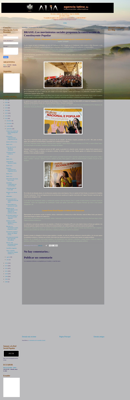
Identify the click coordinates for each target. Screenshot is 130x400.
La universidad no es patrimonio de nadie (11, 205)
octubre (8, 126)
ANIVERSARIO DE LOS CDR (11, 189)
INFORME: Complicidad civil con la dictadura (11, 184)
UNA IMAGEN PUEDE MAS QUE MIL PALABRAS (12, 239)
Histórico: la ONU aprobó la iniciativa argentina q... (11, 222)
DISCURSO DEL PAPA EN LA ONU (12, 179)
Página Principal (64, 337)
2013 (6, 265)
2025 (6, 99)
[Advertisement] (63, 320)
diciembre (9, 120)
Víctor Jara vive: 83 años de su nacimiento (11, 148)
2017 (6, 113)
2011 (6, 271)
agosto (8, 257)
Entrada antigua (99, 337)
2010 (6, 273)
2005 (6, 279)
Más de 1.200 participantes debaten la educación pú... (12, 244)
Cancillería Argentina (11, 248)
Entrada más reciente (29, 337)
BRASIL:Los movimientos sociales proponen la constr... (12, 228)
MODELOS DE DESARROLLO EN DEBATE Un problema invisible (12, 210)
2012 (6, 268)
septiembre (9, 128)
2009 (6, 276)
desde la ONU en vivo (11, 142)
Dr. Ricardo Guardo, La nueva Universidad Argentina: (12, 217)
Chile (7, 156)
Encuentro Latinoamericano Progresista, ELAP (11, 170)
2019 (6, 108)
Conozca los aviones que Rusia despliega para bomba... (12, 132)
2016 (6, 116)
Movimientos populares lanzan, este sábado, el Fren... (12, 233)
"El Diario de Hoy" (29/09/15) (11, 153)
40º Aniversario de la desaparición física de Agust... (12, 200)
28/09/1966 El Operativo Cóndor (11, 162)
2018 (6, 110)
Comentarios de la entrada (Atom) (37, 340)
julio (8, 259)
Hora (4, 65)
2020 (6, 105)
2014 (6, 263)
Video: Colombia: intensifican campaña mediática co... (12, 252)
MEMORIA (9, 196)
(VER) (65, 23)
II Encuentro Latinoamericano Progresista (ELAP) (11, 138)
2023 (6, 102)
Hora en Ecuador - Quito (9, 367)
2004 (6, 281)
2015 (6, 118)
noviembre (9, 123)
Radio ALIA (9, 144)
